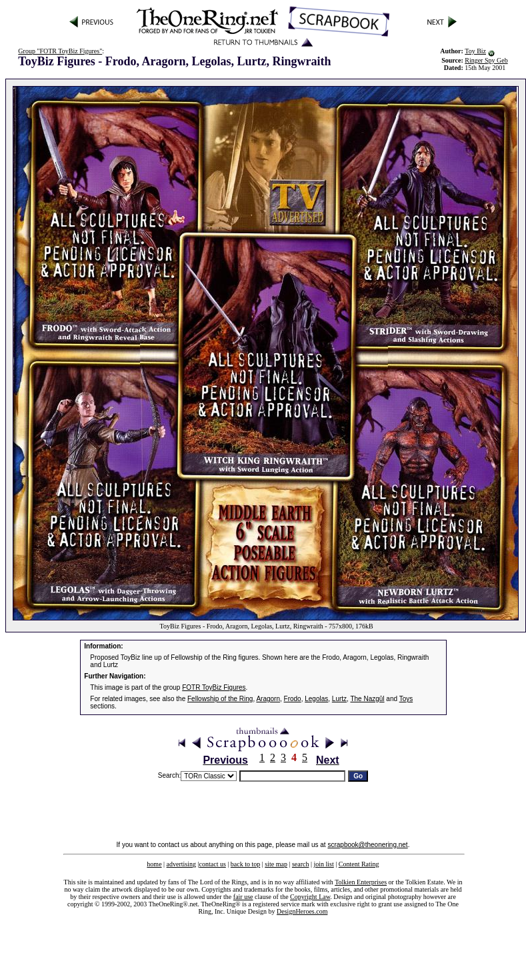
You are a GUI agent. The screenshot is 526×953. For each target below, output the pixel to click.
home (154, 864)
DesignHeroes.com (302, 911)
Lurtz (339, 698)
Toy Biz (475, 51)
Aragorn (268, 698)
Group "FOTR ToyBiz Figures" (60, 51)
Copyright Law (310, 896)
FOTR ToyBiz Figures (213, 687)
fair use (243, 896)
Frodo (292, 698)
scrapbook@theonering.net (367, 844)
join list (323, 864)
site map (276, 864)
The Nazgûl (367, 698)
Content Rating (359, 864)
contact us (212, 864)
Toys (406, 698)
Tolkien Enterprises (361, 882)
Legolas (316, 698)
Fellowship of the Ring (220, 698)
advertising (181, 864)
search (300, 864)
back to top (245, 864)
